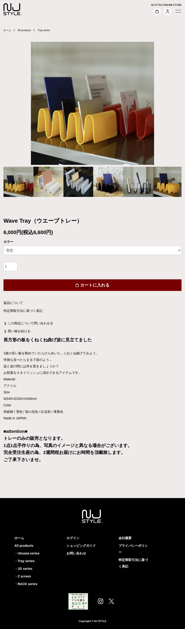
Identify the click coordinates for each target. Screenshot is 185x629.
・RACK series (25, 584)
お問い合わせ (76, 553)
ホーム (7, 30)
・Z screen (22, 576)
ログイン (72, 538)
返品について (13, 303)
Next (147, 103)
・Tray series (24, 561)
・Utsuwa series (27, 553)
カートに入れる (92, 285)
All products (25, 30)
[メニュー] (178, 11)
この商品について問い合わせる (30, 323)
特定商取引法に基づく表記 (23, 311)
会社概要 (125, 538)
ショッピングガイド (81, 546)
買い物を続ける (19, 331)
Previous (37, 103)
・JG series (23, 568)
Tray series (46, 30)
